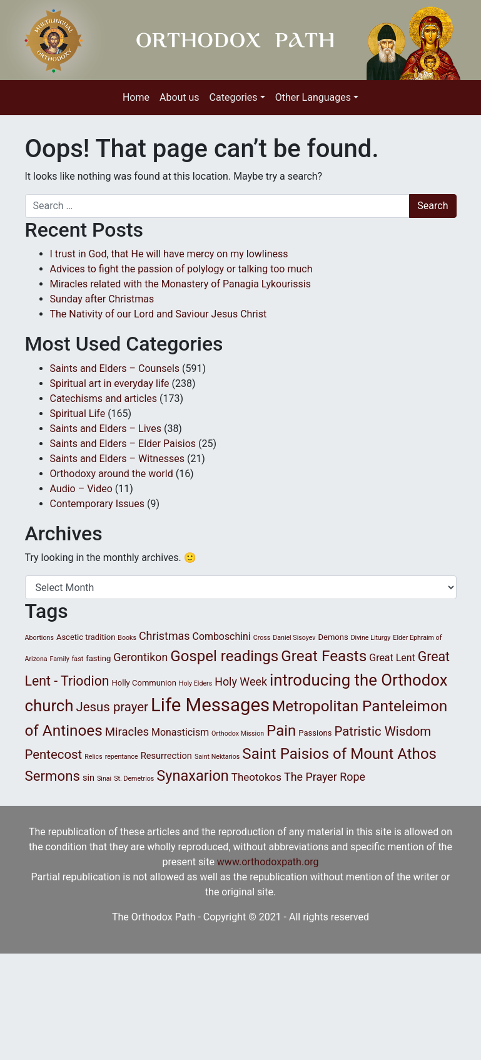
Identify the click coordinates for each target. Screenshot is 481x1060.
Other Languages (313, 97)
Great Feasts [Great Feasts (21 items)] (324, 656)
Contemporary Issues (97, 504)
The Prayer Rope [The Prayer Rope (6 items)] (324, 776)
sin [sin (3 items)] (88, 777)
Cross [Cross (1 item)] (262, 638)
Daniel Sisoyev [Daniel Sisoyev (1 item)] (294, 638)
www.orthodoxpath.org (268, 862)
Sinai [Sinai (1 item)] (104, 778)
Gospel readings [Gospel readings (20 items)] (224, 656)
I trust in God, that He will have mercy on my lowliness (169, 254)
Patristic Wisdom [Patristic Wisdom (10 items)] (382, 731)
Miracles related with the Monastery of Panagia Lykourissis (180, 284)
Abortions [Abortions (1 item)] (39, 638)
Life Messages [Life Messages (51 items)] (210, 705)
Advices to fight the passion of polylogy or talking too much (181, 269)
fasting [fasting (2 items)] (98, 658)
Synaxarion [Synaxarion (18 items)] (192, 776)
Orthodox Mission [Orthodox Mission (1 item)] (237, 733)
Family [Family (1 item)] (59, 659)
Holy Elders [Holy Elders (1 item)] (195, 683)
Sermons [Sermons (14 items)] (52, 776)
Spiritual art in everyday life (110, 383)
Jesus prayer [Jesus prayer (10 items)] (112, 706)
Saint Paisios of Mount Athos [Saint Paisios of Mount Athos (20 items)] (339, 754)
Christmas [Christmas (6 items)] (164, 635)
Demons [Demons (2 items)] (333, 637)
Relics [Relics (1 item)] (93, 757)
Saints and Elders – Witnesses (117, 459)
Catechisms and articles (104, 398)
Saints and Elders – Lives (105, 429)
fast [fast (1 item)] (78, 659)
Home (136, 97)
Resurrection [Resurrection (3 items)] (166, 755)
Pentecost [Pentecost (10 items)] (54, 754)
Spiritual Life (78, 413)
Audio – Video (81, 489)
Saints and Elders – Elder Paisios (123, 444)
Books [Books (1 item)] (127, 638)
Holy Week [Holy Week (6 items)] (241, 681)
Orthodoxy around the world (111, 474)
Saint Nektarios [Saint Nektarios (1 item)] (217, 757)
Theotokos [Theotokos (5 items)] (256, 777)
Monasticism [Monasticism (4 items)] (180, 732)
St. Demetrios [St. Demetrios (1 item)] (134, 778)
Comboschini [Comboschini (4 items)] (222, 636)
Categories (234, 97)
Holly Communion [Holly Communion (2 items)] (144, 682)
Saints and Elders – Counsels (115, 368)
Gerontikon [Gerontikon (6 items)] (140, 657)
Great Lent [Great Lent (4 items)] (392, 658)
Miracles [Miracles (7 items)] (127, 732)
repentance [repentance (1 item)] (121, 757)
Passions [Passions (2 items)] (315, 733)
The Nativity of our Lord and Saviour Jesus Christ (158, 314)
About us (179, 97)
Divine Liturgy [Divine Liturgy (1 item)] (371, 638)
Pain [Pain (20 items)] (281, 730)
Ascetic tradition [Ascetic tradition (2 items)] (85, 637)
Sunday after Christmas (102, 299)
